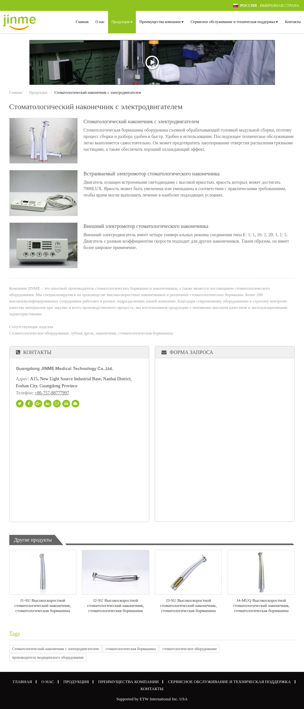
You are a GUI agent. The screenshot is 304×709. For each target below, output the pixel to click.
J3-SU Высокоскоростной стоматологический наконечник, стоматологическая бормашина (188, 605)
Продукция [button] (122, 22)
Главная (82, 22)
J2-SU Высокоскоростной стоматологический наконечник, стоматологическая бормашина (115, 605)
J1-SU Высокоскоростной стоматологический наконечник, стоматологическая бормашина (42, 605)
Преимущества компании (128, 681)
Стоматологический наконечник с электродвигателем (141, 121)
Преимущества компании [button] (161, 22)
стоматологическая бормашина (130, 649)
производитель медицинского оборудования (48, 657)
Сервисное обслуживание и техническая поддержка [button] (234, 22)
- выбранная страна (269, 6)
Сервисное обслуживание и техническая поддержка (229, 681)
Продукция (38, 92)
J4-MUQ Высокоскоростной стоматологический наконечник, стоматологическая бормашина (261, 605)
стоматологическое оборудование (189, 649)
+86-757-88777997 (52, 393)
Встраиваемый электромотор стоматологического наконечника (151, 173)
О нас (100, 22)
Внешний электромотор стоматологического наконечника (145, 226)
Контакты (293, 22)
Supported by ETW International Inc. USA (152, 699)
